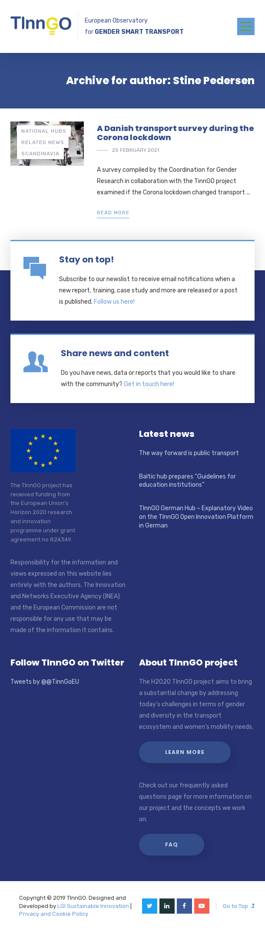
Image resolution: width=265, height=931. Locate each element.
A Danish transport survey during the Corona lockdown (175, 133)
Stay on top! (86, 259)
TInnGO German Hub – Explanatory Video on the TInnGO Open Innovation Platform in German (196, 517)
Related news (42, 142)
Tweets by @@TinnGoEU (44, 681)
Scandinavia (40, 154)
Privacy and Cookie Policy (53, 914)
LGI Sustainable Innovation (93, 906)
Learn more (185, 752)
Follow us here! (114, 301)
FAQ (171, 844)
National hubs (43, 131)
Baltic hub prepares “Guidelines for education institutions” (187, 481)
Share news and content (115, 353)
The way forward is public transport (189, 453)
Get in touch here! (149, 384)
